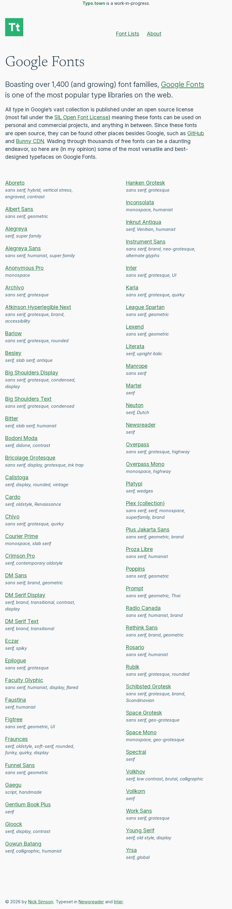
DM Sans (16, 575)
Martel (133, 385)
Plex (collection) (145, 503)
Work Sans (139, 811)
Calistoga (16, 477)
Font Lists (127, 33)
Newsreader (141, 425)
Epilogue (15, 660)
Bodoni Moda (21, 438)
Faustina (15, 700)
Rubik (132, 667)
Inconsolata (140, 202)
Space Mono (141, 732)
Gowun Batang (23, 843)
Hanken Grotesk (145, 183)
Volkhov (135, 771)
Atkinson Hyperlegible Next (38, 307)
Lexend (135, 327)
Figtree (13, 719)
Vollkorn (135, 791)
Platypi (134, 483)
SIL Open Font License (81, 117)
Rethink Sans (142, 627)
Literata (135, 346)
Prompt (134, 588)
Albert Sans (19, 209)
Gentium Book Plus (28, 804)
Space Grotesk (144, 713)
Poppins (135, 569)
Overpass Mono (145, 464)
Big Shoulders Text (28, 399)
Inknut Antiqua (143, 222)
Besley (13, 353)
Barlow (13, 333)
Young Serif (140, 830)
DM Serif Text (21, 621)
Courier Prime (21, 536)
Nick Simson (40, 901)
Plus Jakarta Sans (147, 529)
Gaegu (13, 785)
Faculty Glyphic (24, 680)
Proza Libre (139, 549)
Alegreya (16, 228)
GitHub (195, 133)
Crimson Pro (20, 556)
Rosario (135, 647)
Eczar (12, 641)
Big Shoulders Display (31, 372)
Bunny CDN (30, 141)
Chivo (12, 516)
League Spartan (145, 307)
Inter (131, 268)
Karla (132, 287)
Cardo (12, 497)
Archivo (14, 287)
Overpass (137, 444)
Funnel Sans (20, 765)
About (154, 33)
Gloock (13, 824)
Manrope (136, 366)
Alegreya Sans (23, 248)
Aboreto (14, 183)
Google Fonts (182, 84)
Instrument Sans (146, 241)
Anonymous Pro (24, 268)
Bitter (11, 418)
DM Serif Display (25, 595)
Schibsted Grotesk (148, 686)
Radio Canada (143, 608)
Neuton (134, 405)
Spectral (136, 752)
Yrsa (131, 850)
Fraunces (16, 739)
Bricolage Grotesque (30, 457)
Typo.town (93, 3)
